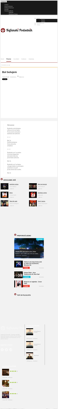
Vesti (2, 59)
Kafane (23, 59)
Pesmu (43, 20)
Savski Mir (25, 251)
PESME (26, 267)
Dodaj (38, 18)
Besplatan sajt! (40, 23)
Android (11, 12)
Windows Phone (13, 14)
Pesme (8, 59)
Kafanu (43, 21)
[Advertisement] (30, 45)
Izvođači (16, 59)
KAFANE (40, 239)
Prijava (38, 24)
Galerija (31, 59)
